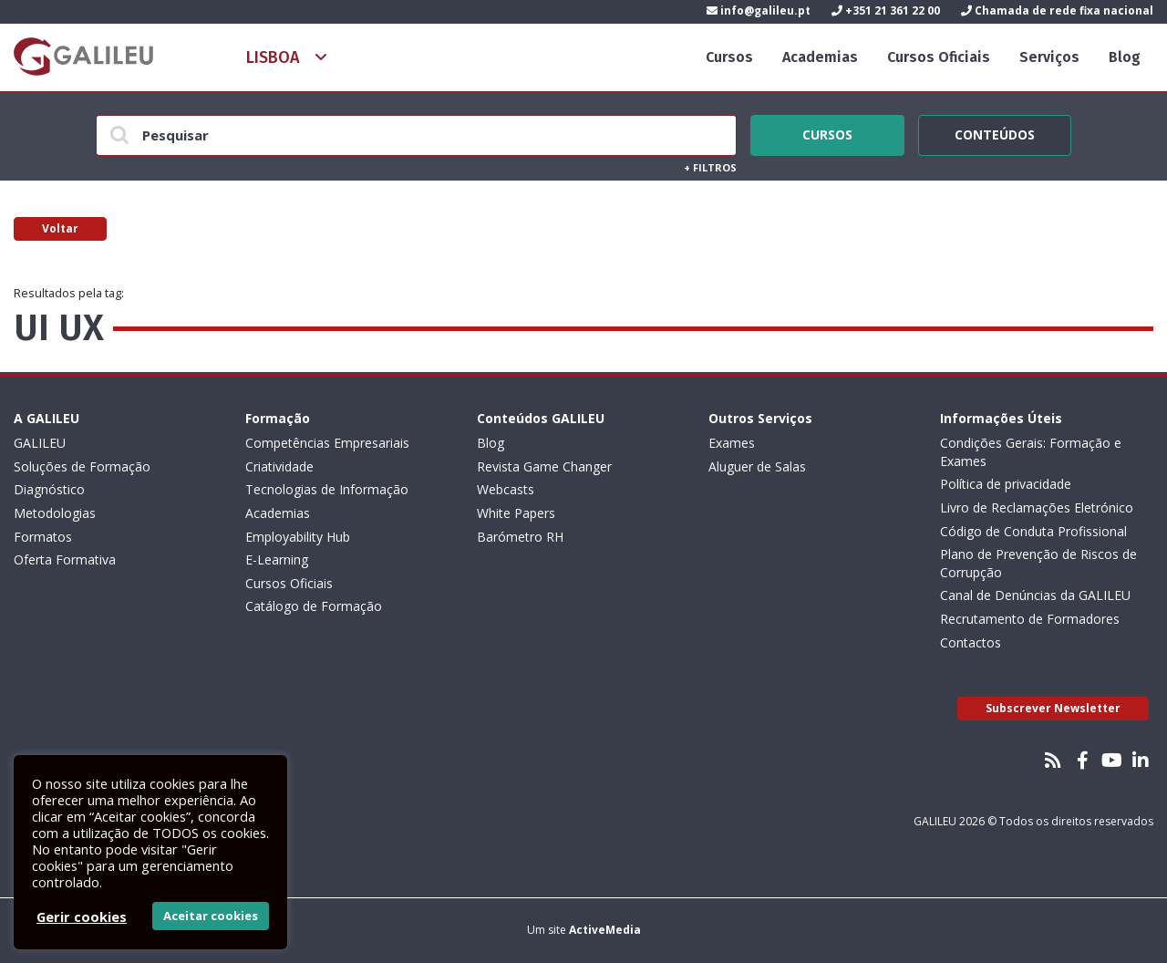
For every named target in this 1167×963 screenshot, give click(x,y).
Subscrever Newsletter (1053, 708)
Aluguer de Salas (757, 466)
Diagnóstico (49, 489)
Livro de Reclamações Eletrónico (1036, 507)
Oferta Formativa (65, 559)
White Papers (516, 513)
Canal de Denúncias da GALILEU (1035, 595)
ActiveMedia (605, 929)
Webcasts (505, 489)
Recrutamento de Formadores (1030, 618)
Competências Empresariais (327, 442)
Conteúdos (994, 132)
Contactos (970, 642)
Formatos (43, 536)
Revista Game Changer (544, 466)
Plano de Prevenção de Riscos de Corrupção (1038, 563)
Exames (731, 442)
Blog (1125, 57)
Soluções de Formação (82, 466)
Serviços (1049, 57)
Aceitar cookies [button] (210, 915)
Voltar (60, 228)
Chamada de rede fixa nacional (1057, 10)
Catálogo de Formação (313, 606)
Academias (820, 57)
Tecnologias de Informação (326, 489)
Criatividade (279, 466)
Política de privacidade (1005, 483)
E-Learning (276, 559)
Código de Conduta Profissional (1033, 531)
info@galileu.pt (759, 10)
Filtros (710, 167)
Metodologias (55, 513)
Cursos (729, 57)
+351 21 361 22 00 (885, 10)
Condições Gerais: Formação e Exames (1030, 452)
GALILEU (40, 442)
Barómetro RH (520, 536)
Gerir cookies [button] (81, 916)
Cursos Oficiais (938, 57)
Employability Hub (297, 536)
